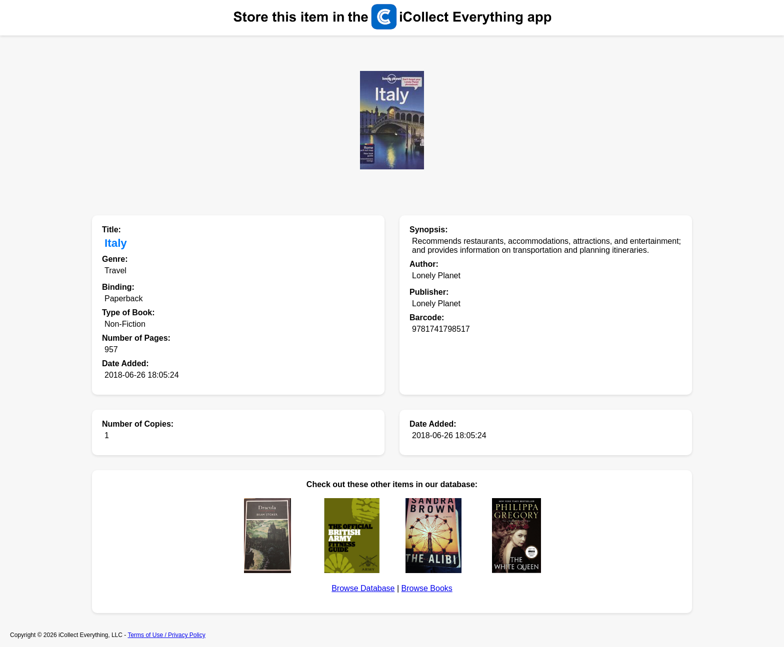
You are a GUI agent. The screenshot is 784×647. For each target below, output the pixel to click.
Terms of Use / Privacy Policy (166, 635)
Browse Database (363, 588)
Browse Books (427, 588)
